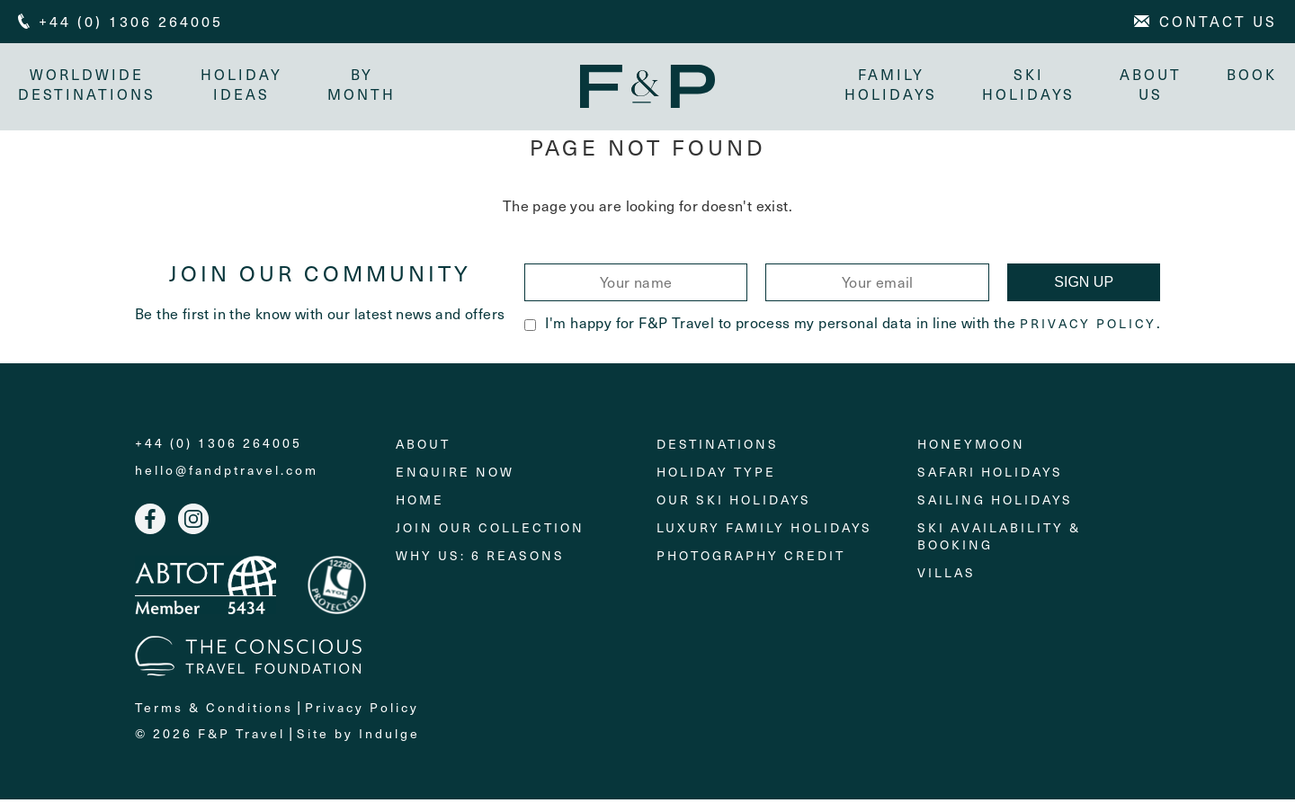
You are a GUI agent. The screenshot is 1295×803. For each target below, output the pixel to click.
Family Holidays (890, 84)
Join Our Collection (490, 531)
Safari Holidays (990, 475)
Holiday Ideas (241, 84)
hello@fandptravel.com (226, 474)
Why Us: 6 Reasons (480, 558)
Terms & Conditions (214, 709)
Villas (946, 575)
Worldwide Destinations (87, 84)
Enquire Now (455, 475)
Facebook (150, 522)
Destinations (717, 447)
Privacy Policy (1088, 327)
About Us (1151, 84)
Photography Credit (750, 558)
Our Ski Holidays (733, 503)
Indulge (389, 736)
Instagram (193, 522)
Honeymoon (971, 447)
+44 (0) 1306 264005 (218, 447)
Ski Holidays (1028, 84)
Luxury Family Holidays (764, 531)
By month (361, 84)
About (423, 447)
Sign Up (1083, 285)
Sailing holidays (995, 503)
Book (1252, 74)
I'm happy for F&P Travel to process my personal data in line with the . (842, 326)
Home (420, 503)
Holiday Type (716, 475)
